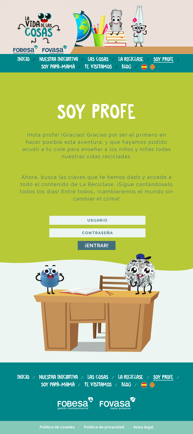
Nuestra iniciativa (58, 59)
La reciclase (130, 59)
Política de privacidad (104, 427)
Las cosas (98, 59)
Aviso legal (143, 427)
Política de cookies (57, 427)
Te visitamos (98, 67)
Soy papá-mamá (58, 67)
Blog (126, 67)
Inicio (23, 59)
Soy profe (163, 59)
